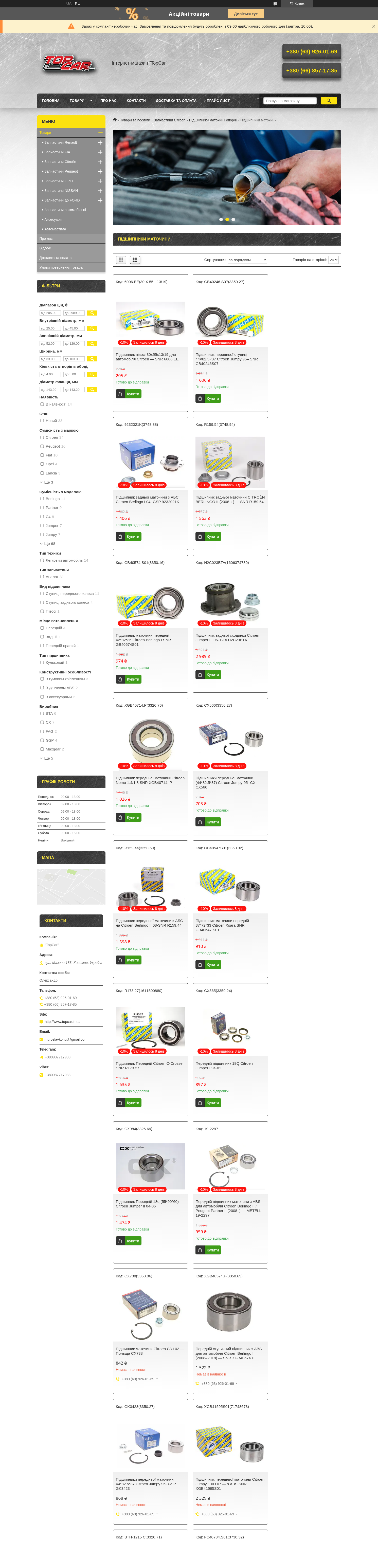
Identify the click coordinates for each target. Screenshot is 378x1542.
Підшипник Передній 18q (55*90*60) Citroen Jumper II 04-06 (147, 927)
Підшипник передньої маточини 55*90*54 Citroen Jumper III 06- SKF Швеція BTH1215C (147, 1207)
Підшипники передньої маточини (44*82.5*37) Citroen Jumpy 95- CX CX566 (223, 644)
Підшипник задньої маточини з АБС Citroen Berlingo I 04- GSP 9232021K (302, 356)
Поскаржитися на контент (176, 1436)
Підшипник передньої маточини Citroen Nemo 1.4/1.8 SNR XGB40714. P (149, 644)
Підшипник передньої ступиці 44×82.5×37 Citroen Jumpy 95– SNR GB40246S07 (224, 359)
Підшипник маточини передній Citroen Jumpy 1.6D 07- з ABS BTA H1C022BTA (304, 1207)
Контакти (136, 101)
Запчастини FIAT (58, 152)
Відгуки (45, 248)
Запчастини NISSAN (61, 191)
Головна (51, 101)
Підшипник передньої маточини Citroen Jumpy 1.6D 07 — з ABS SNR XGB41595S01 (303, 1077)
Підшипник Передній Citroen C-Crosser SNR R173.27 (220, 784)
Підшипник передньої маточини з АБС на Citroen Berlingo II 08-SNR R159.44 (304, 642)
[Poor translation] (18, 1467)
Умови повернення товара (61, 267)
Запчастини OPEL (59, 181)
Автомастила (55, 229)
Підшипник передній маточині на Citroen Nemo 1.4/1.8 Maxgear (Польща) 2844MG (299, 1338)
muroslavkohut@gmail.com (66, 1039)
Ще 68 (49, 544)
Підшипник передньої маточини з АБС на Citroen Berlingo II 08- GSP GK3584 (149, 1335)
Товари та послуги (135, 120)
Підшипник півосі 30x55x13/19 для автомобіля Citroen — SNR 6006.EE (147, 356)
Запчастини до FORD (62, 200)
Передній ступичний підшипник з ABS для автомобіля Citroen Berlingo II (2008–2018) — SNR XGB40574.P (149, 1077)
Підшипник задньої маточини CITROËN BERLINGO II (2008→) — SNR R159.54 (146, 501)
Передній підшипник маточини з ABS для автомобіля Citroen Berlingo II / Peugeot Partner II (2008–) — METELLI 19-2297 (226, 932)
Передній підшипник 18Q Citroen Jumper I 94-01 (299, 784)
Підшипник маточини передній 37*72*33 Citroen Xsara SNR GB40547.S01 (142, 787)
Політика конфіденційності (215, 1436)
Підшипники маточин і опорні (213, 120)
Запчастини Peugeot (61, 171)
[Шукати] (329, 100)
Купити (133, 394)
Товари (77, 101)
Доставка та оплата (176, 101)
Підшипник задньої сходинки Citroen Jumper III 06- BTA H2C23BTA (303, 499)
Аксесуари (53, 219)
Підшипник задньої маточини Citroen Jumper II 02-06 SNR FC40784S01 (225, 1205)
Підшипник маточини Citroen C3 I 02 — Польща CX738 (302, 927)
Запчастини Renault (61, 142)
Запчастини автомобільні (65, 210)
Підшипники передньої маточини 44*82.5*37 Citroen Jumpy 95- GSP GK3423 (223, 1077)
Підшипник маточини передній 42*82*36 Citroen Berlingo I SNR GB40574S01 (221, 501)
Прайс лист (218, 101)
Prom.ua (212, 1431)
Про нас (108, 101)
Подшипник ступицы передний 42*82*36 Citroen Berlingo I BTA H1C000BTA (220, 1338)
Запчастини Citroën (170, 120)
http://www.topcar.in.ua (63, 1022)
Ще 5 (48, 758)
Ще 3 (48, 482)
